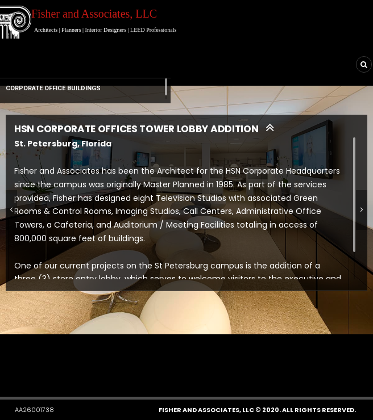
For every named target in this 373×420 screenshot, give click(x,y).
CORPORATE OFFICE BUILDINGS (53, 88)
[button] (64, 363)
